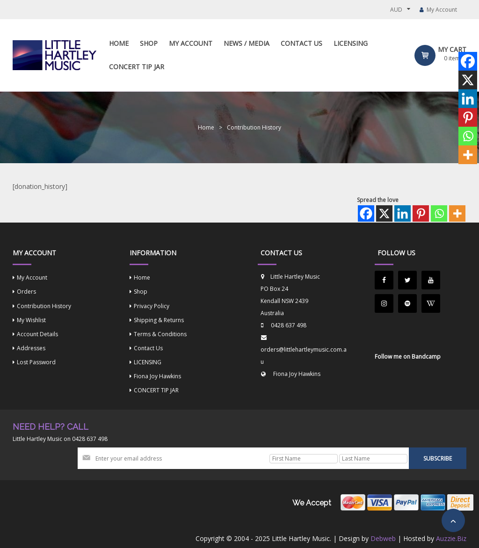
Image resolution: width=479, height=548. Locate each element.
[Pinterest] (421, 213)
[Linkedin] (402, 213)
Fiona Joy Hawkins (296, 374)
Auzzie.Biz (451, 538)
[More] (457, 213)
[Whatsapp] (439, 213)
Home (206, 127)
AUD (396, 10)
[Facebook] (366, 213)
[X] (384, 213)
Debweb (383, 538)
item (452, 58)
